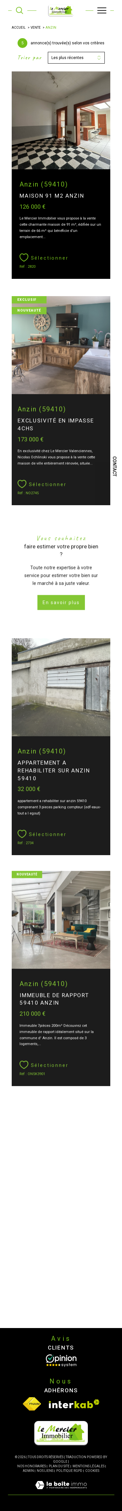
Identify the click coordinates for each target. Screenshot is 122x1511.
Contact (114, 466)
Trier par (29, 57)
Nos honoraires (31, 1466)
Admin (28, 1471)
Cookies (92, 1471)
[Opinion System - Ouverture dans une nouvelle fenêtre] (61, 1360)
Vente (36, 27)
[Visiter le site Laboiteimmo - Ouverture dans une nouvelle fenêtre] (61, 1491)
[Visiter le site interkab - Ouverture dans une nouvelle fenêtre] (74, 1403)
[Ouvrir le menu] (101, 10)
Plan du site (59, 1466)
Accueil (19, 27)
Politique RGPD (69, 1471)
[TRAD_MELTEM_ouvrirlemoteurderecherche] (19, 10)
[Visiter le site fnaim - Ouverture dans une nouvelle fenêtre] (32, 1404)
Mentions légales (88, 1466)
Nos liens (45, 1471)
